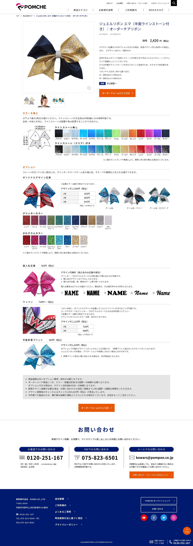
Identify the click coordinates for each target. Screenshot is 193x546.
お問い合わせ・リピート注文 (137, 3)
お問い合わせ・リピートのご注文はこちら (150, 474)
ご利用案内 (60, 505)
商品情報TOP (28, 16)
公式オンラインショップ (160, 3)
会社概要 (119, 3)
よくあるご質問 (63, 511)
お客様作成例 (106, 10)
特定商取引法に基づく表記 (69, 518)
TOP (17, 16)
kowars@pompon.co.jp (154, 457)
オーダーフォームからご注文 (116, 93)
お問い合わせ (157, 508)
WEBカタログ (156, 10)
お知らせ (109, 3)
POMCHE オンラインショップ (157, 500)
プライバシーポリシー (66, 524)
